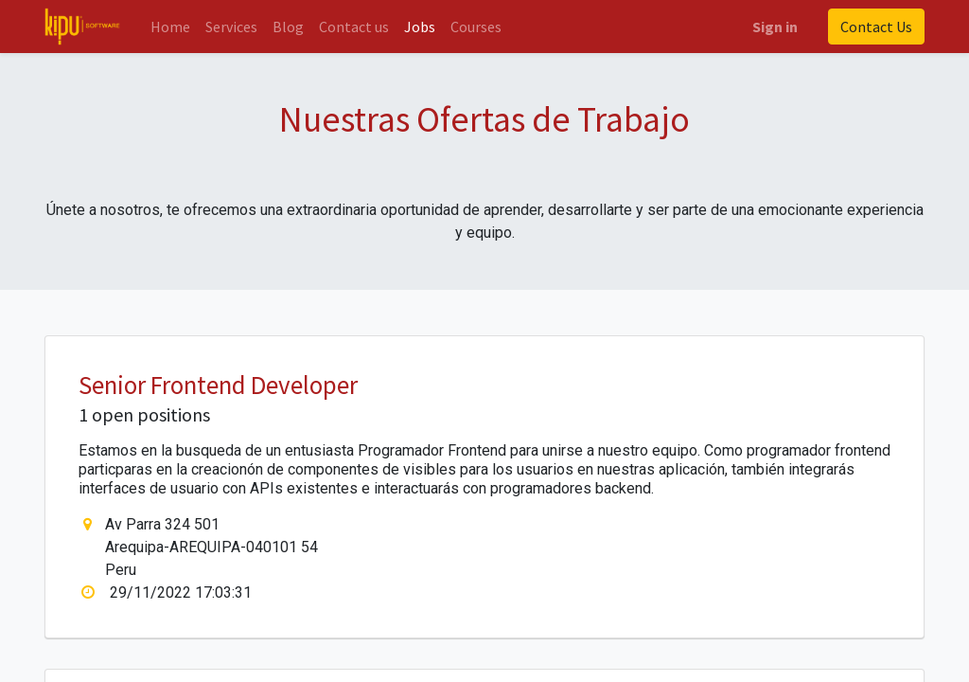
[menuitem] (170, 26)
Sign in (775, 26)
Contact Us (876, 26)
